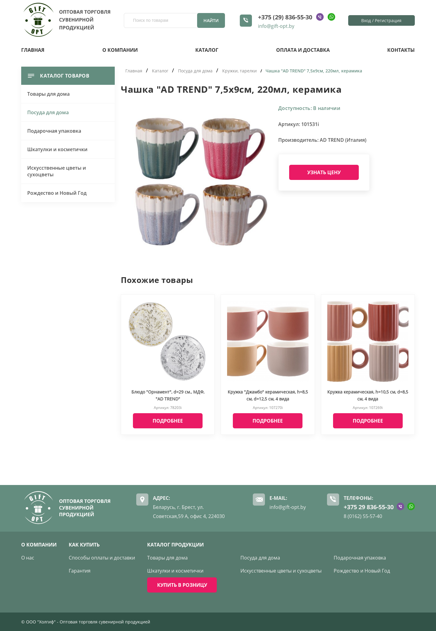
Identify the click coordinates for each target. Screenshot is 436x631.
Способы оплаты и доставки (102, 557)
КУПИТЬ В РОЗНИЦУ (182, 585)
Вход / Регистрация (381, 20)
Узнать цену (324, 172)
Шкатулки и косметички (57, 149)
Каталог (206, 50)
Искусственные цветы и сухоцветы (56, 171)
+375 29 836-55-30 (369, 507)
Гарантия (80, 570)
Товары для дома (48, 94)
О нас (27, 557)
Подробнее (168, 420)
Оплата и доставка (303, 50)
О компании (120, 50)
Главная (33, 50)
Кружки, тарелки (239, 71)
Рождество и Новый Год (57, 193)
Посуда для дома (48, 112)
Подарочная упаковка (54, 131)
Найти (211, 20)
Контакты (401, 50)
